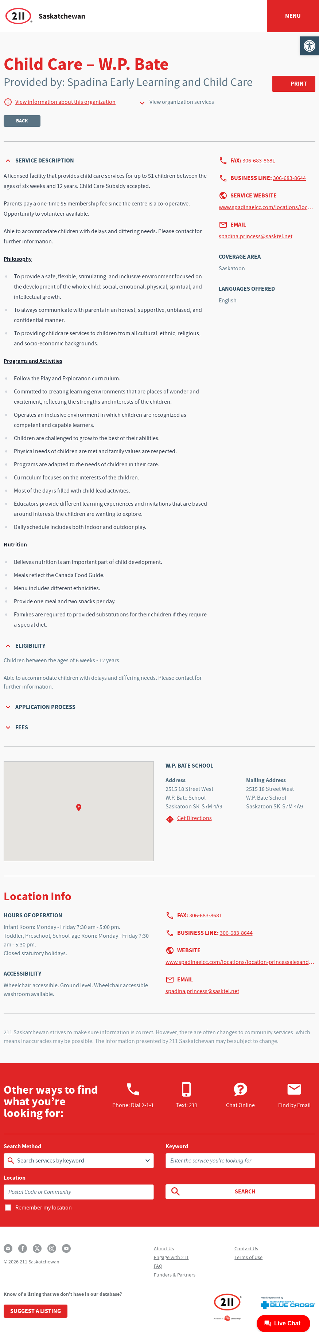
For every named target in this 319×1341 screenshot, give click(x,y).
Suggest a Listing (35, 1311)
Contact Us (246, 1248)
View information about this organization (65, 102)
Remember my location (43, 1207)
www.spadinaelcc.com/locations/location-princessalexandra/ (267, 207)
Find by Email (294, 1095)
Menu (293, 16)
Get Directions (189, 819)
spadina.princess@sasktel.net (255, 236)
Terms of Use (248, 1257)
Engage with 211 (171, 1257)
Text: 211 (187, 1095)
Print (299, 83)
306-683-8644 (289, 178)
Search (213, 1191)
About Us (164, 1248)
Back (22, 120)
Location (15, 1177)
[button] (309, 45)
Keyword (177, 1146)
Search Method (22, 1146)
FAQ (158, 1266)
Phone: (133, 1095)
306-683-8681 (258, 160)
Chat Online (240, 1095)
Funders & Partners (174, 1274)
